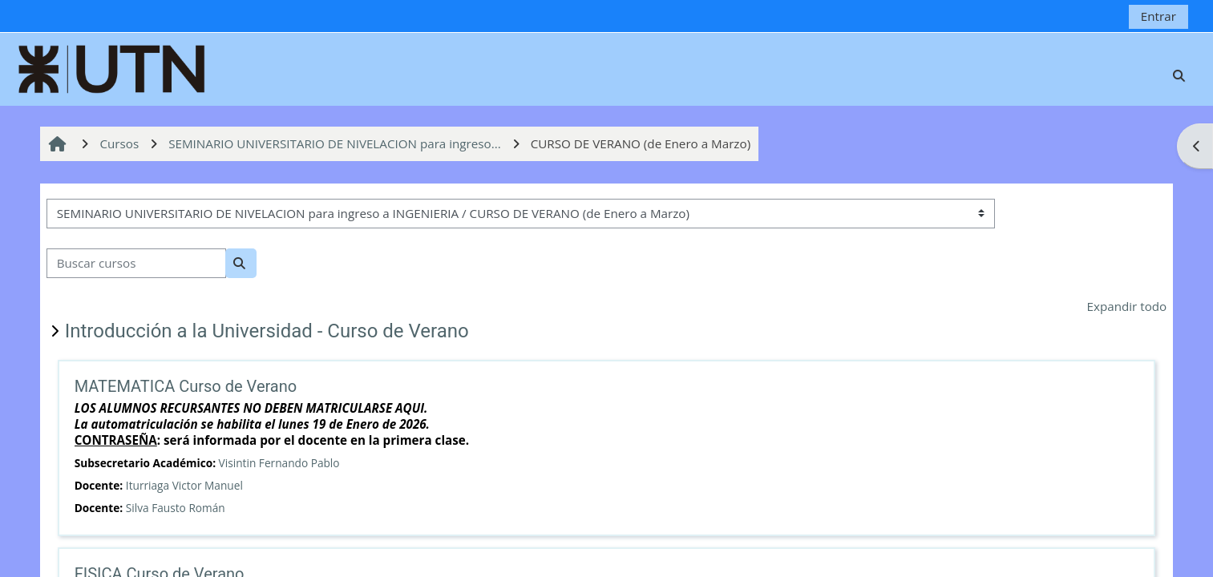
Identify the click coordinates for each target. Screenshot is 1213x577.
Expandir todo (1127, 306)
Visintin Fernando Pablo (279, 462)
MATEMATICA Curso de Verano (186, 386)
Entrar (1158, 16)
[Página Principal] (112, 67)
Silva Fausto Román (175, 507)
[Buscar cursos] (136, 263)
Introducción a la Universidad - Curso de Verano (267, 331)
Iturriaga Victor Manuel (184, 485)
